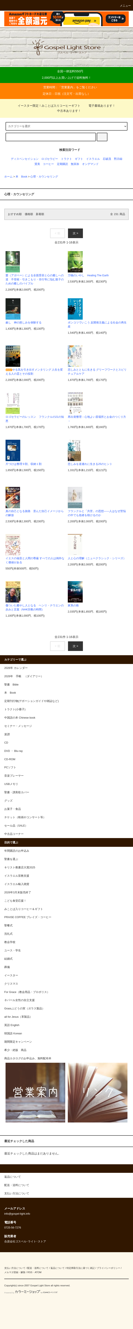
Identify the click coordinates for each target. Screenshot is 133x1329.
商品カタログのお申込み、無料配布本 (27, 1058)
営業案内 (67, 87)
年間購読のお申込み (16, 850)
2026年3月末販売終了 (17, 892)
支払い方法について (14, 1268)
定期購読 (62, 164)
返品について (58, 1268)
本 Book (21, 176)
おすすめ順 (15, 214)
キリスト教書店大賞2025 (19, 867)
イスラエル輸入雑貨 (16, 884)
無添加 (75, 164)
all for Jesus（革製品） (18, 1016)
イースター (11, 975)
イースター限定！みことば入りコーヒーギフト (49, 105)
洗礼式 (8, 933)
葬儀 (7, 967)
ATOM (38, 1272)
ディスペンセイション (25, 158)
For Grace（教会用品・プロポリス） (27, 992)
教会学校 (9, 942)
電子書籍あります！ (99, 105)
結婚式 (8, 958)
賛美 (37, 164)
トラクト (66, 158)
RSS (29, 1272)
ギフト (79, 158)
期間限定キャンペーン (18, 1041)
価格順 (29, 214)
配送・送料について (37, 1268)
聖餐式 (8, 925)
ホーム (8, 176)
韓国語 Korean (13, 1033)
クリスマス (11, 983)
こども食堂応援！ (15, 900)
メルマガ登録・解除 (14, 1272)
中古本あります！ (66, 110)
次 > (75, 233)
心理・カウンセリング (44, 176)
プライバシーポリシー (108, 1268)
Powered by (31, 1293)
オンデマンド (90, 164)
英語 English (11, 1025)
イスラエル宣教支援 (16, 875)
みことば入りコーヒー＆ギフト (23, 909)
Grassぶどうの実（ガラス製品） (24, 1008)
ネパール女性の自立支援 (19, 1000)
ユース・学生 (12, 950)
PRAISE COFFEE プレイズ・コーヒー (27, 917)
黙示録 (118, 158)
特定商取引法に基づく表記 (80, 1268)
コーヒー (48, 164)
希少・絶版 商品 (15, 1050)
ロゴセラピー (49, 158)
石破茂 (107, 158)
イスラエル (93, 158)
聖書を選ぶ (11, 859)
